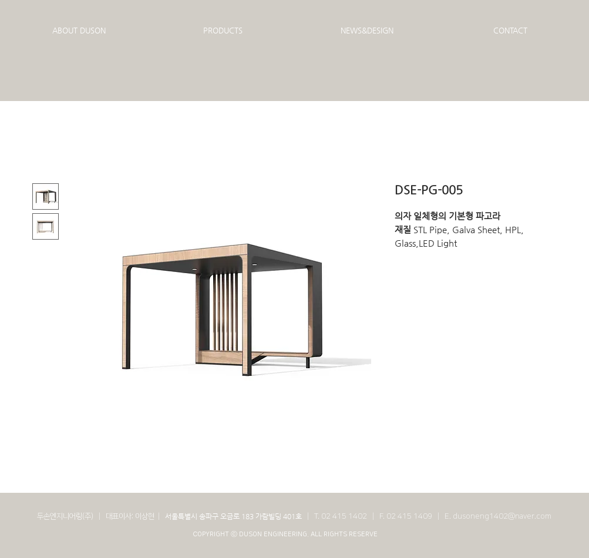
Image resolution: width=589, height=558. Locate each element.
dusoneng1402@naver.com (502, 516)
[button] (79, 30)
